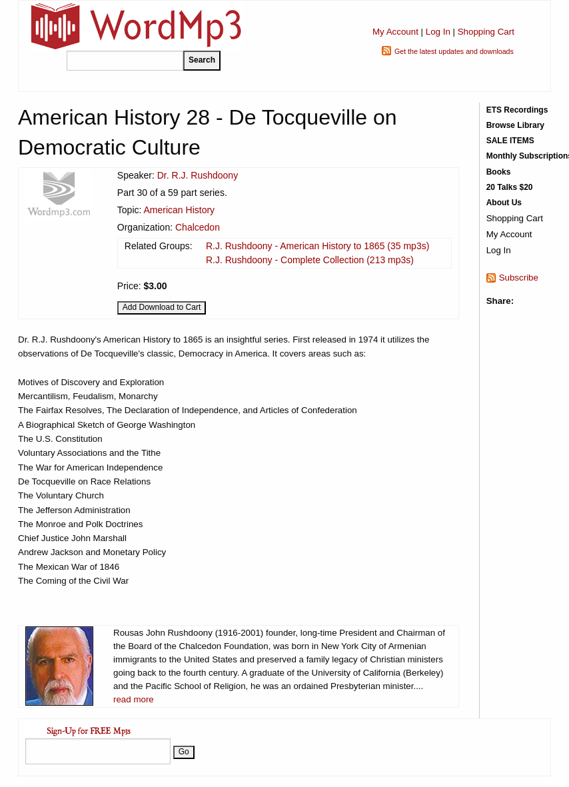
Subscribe (518, 278)
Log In (438, 32)
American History (179, 210)
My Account (395, 32)
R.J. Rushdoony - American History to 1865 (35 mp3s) (317, 246)
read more (133, 699)
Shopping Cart (486, 32)
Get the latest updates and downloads (454, 51)
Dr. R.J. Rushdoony (197, 175)
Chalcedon (197, 227)
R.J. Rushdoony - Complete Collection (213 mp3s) (310, 260)
